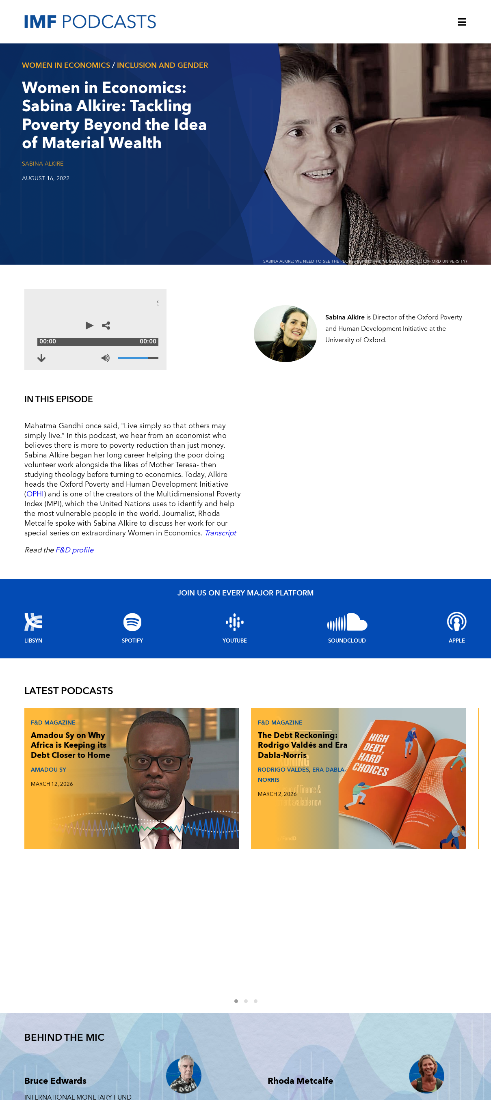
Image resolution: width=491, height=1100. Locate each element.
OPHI (285, 455)
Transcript (163, 484)
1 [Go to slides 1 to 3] (241, 760)
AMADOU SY (47, 739)
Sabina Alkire (42, 164)
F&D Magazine (51, 672)
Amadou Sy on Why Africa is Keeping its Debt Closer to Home (56, 704)
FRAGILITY (397, 1008)
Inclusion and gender (162, 65)
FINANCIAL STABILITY (314, 1063)
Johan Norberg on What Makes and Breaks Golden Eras (361, 699)
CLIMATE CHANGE (311, 1045)
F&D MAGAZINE (308, 1008)
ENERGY (395, 1026)
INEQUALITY (400, 1045)
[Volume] (390, 350)
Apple (457, 592)
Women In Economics (66, 65)
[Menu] (462, 22)
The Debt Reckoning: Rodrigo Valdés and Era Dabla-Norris (210, 704)
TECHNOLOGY (403, 989)
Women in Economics (318, 989)
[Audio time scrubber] (221, 330)
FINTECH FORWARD (313, 1026)
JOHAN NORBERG (357, 729)
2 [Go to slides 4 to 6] (250, 760)
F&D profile (74, 501)
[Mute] (357, 350)
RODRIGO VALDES (206, 739)
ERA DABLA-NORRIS (208, 749)
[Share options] (406, 330)
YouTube (235, 592)
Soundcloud (347, 592)
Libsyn (33, 592)
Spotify (132, 592)
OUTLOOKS (399, 1063)
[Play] (36, 330)
